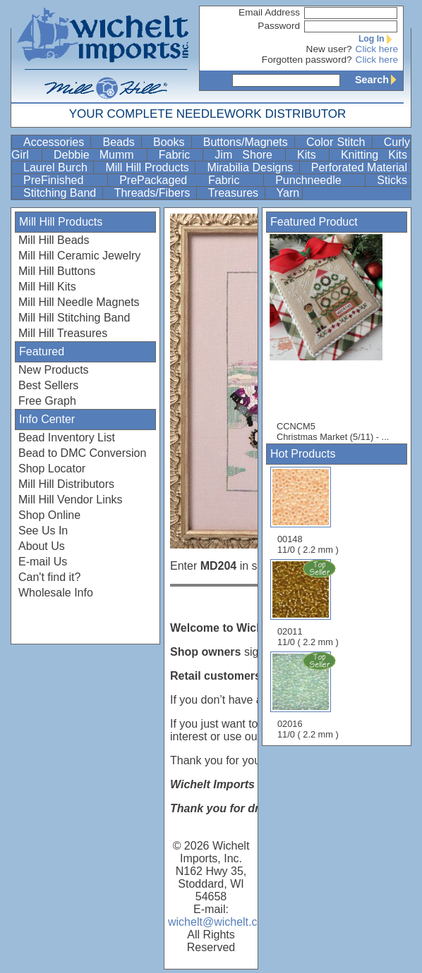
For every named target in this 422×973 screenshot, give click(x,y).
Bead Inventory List (66, 437)
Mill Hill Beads (53, 240)
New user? (329, 49)
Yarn (288, 193)
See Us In (43, 531)
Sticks (392, 180)
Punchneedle (318, 180)
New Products (53, 370)
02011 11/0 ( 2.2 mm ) (309, 602)
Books (170, 142)
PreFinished (63, 180)
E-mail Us (42, 562)
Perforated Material (359, 167)
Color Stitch (337, 142)
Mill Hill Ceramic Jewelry (79, 256)
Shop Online (49, 515)
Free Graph (47, 401)
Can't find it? (49, 577)
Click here (377, 49)
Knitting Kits (374, 155)
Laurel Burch (56, 167)
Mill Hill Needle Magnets (79, 302)
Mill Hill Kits (47, 287)
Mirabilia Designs (251, 167)
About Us (41, 546)
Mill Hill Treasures (62, 333)
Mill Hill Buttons (56, 271)
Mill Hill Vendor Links (70, 500)
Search (379, 79)
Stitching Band (61, 193)
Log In (378, 39)
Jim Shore (248, 155)
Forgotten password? (307, 59)
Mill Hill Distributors (66, 484)
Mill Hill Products (148, 167)
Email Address (269, 12)
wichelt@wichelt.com (220, 922)
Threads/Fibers (153, 193)
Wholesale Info (55, 593)
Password (279, 25)
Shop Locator (51, 469)
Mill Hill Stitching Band (74, 318)
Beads (120, 142)
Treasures (235, 193)
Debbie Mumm (99, 155)
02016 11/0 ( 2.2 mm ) (309, 695)
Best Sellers (48, 385)
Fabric (179, 155)
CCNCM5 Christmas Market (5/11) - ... (333, 338)
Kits (311, 155)
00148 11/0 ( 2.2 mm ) (308, 511)
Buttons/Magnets (247, 142)
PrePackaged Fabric (189, 180)
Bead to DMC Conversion (82, 453)
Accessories (55, 142)
